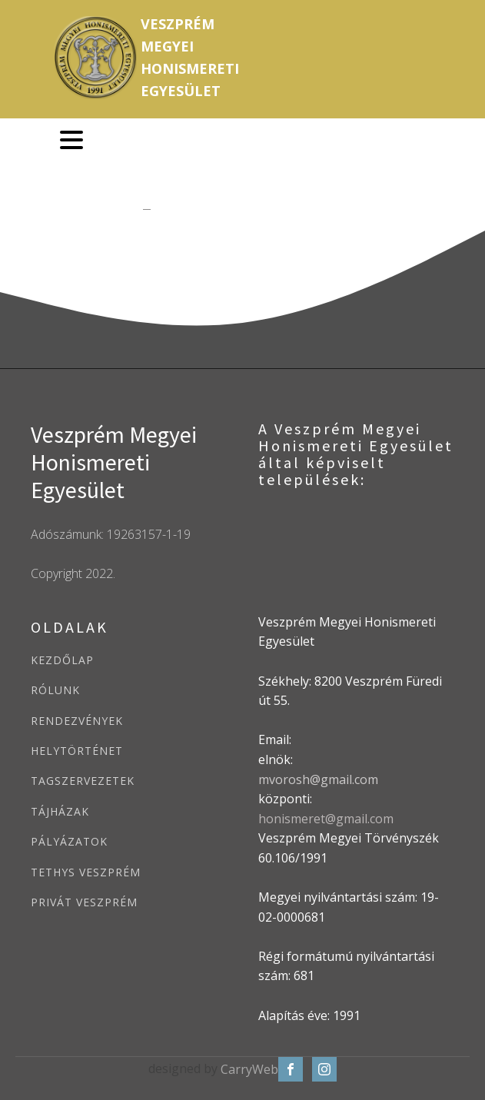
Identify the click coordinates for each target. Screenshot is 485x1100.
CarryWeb (249, 1069)
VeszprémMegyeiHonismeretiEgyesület (190, 57)
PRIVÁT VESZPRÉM (84, 902)
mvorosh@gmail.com (318, 779)
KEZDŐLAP (62, 660)
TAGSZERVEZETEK (83, 780)
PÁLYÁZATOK (69, 841)
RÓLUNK (55, 690)
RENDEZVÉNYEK (77, 720)
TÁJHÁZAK (60, 811)
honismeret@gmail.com (326, 818)
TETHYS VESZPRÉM (86, 872)
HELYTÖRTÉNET (77, 750)
